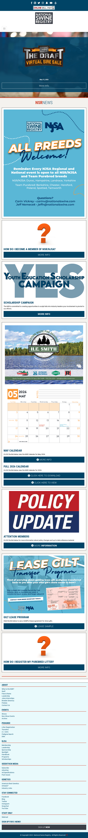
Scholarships (6, 759)
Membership (6, 745)
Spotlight (5, 752)
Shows (4, 714)
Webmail (5, 817)
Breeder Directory (8, 700)
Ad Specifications (8, 772)
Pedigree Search (7, 734)
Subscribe (5, 768)
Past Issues (6, 775)
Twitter (4, 801)
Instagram (5, 804)
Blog (3, 799)
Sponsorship (6, 750)
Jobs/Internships (8, 698)
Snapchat (5, 806)
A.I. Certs (5, 732)
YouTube (5, 808)
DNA (3, 736)
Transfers (5, 729)
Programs (5, 757)
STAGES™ (5, 786)
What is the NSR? (8, 689)
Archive (4, 718)
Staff (3, 691)
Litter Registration (8, 727)
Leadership (6, 696)
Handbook (5, 754)
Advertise (5, 770)
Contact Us (6, 705)
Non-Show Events (8, 716)
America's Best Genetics (10, 783)
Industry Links (7, 788)
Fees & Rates (6, 693)
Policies (4, 703)
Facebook (5, 797)
